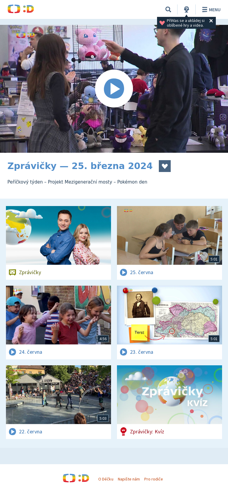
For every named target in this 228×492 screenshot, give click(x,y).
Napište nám (129, 479)
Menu (210, 9)
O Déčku (105, 479)
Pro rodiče (153, 479)
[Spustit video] (114, 89)
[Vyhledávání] (168, 9)
